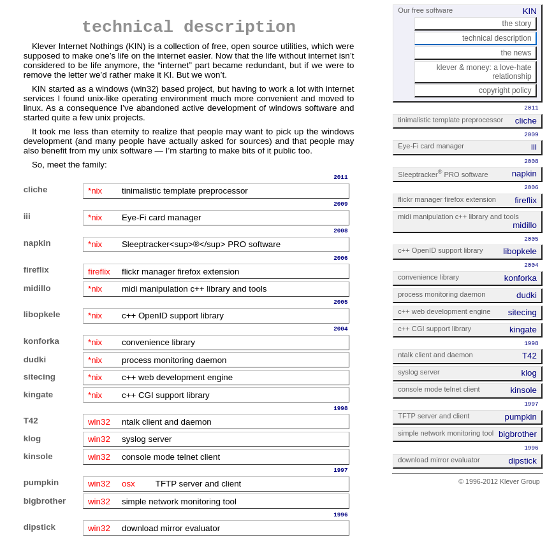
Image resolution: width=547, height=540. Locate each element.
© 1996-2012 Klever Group (499, 481)
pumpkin (41, 482)
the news (516, 52)
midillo (37, 288)
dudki (35, 359)
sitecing (39, 376)
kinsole (38, 456)
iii (27, 216)
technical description (497, 38)
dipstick (39, 527)
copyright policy (505, 90)
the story (517, 23)
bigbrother (45, 501)
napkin (37, 243)
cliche (36, 189)
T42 (31, 420)
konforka (41, 341)
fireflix (36, 269)
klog (32, 438)
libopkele (42, 314)
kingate (39, 394)
